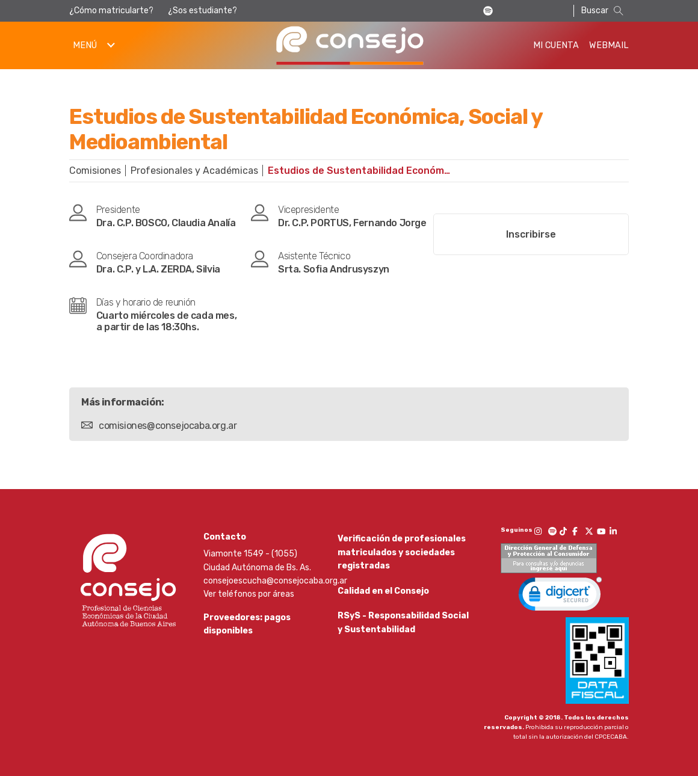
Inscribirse (531, 234)
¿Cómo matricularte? (111, 10)
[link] (560, 596)
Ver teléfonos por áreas (248, 594)
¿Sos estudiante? (202, 10)
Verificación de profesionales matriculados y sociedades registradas (402, 552)
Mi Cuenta (556, 45)
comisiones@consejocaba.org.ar (167, 425)
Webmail (609, 45)
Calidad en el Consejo (383, 596)
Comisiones (95, 170)
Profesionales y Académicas (194, 170)
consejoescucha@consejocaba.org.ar (275, 581)
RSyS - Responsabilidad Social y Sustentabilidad (403, 633)
